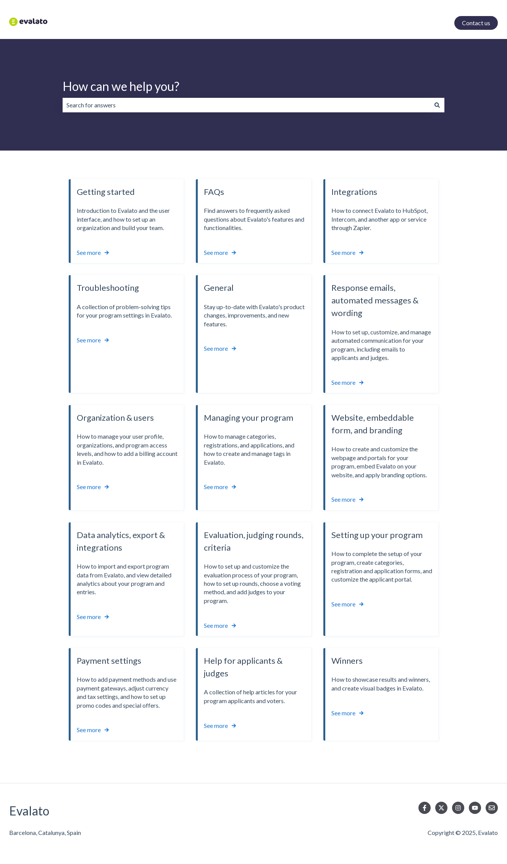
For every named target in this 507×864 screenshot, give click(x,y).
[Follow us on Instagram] (458, 808)
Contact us (476, 22)
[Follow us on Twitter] (441, 808)
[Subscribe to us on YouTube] (475, 808)
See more (89, 252)
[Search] (437, 105)
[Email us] (492, 808)
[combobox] (246, 105)
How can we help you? (121, 86)
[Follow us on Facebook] (424, 808)
